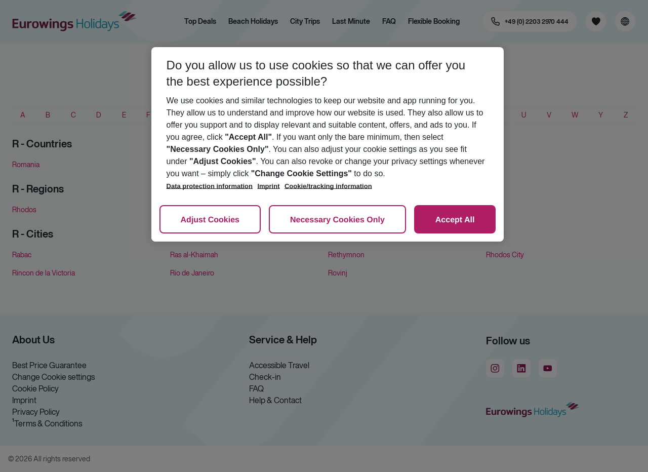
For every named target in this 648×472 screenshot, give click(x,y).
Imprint (268, 186)
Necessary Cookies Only (337, 220)
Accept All (455, 220)
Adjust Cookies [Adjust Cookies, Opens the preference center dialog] (210, 220)
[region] (327, 144)
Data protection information (210, 186)
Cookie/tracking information (328, 186)
